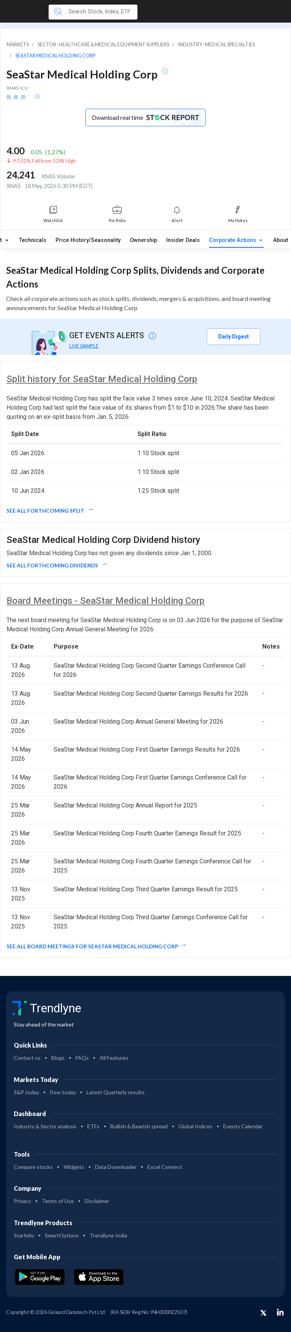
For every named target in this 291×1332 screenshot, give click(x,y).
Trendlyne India (108, 1235)
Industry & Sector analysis (45, 1126)
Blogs (58, 1057)
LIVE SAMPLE (83, 346)
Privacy (22, 1201)
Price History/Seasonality (88, 240)
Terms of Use (58, 1201)
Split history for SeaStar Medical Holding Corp (102, 379)
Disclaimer (97, 1201)
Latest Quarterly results (116, 1092)
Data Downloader (116, 1167)
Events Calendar (243, 1126)
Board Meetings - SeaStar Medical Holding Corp (105, 600)
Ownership (143, 240)
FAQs (82, 1057)
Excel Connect (164, 1167)
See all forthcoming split (46, 511)
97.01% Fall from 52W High (44, 161)
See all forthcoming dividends (53, 565)
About (280, 240)
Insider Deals (183, 240)
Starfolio (24, 1235)
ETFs (93, 1126)
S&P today (26, 1092)
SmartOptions (62, 1235)
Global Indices (195, 1126)
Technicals (32, 240)
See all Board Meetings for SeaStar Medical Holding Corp (92, 946)
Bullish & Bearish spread (139, 1126)
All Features (114, 1057)
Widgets (74, 1167)
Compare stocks (33, 1167)
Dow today (63, 1092)
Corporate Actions (233, 240)
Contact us (27, 1057)
